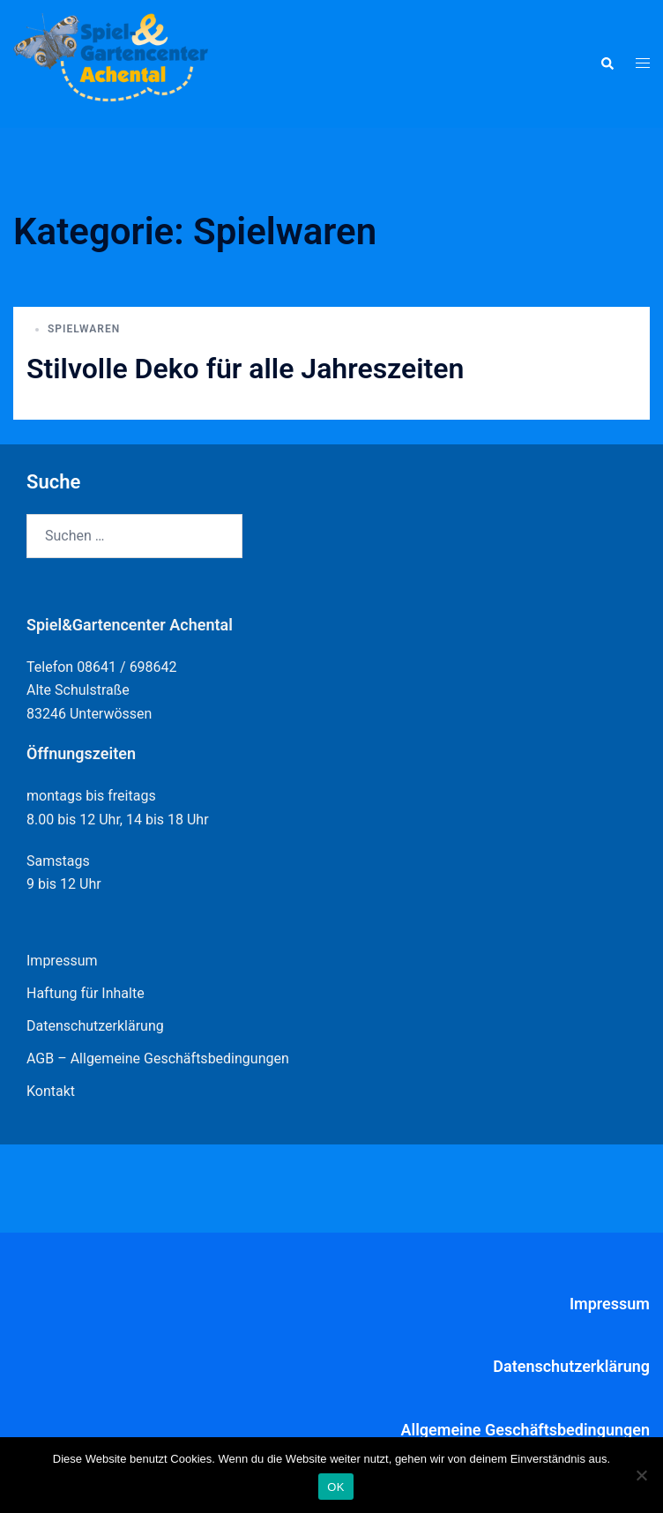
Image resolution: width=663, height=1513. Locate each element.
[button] (607, 63)
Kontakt (50, 1091)
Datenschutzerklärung (95, 1025)
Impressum (62, 960)
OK (335, 1487)
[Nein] (641, 1475)
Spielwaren (84, 329)
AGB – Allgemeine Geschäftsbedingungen (157, 1058)
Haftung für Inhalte (85, 993)
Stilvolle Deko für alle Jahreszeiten (245, 368)
